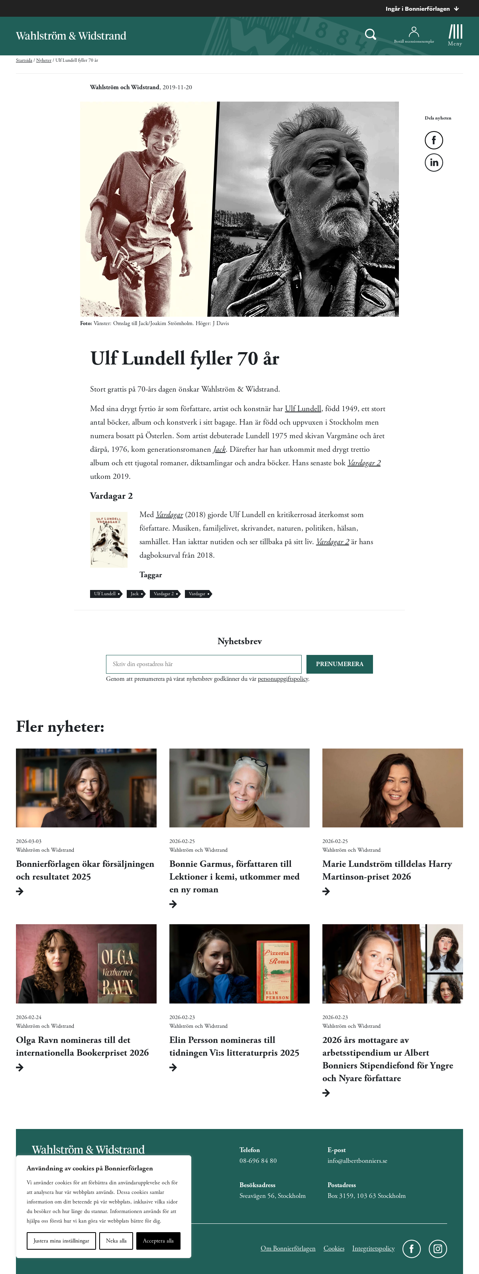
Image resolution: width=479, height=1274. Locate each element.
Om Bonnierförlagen (288, 1248)
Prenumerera (339, 664)
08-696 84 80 (258, 1160)
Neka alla (116, 1241)
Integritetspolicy (373, 1248)
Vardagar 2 (332, 542)
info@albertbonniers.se (357, 1160)
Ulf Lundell (303, 409)
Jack (135, 594)
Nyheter (43, 60)
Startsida (24, 60)
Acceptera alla (158, 1241)
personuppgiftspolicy (283, 679)
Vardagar (169, 515)
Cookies (334, 1248)
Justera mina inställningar (61, 1241)
